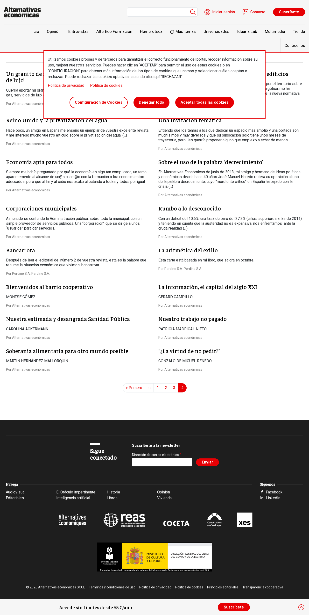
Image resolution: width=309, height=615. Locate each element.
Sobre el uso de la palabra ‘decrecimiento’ (210, 161)
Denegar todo (151, 102)
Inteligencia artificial (73, 498)
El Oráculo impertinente (75, 492)
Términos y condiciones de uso (112, 587)
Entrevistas (78, 31)
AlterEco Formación (114, 31)
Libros (112, 498)
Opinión (54, 31)
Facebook (274, 492)
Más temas (186, 31)
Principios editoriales (223, 587)
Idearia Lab (247, 31)
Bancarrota (20, 249)
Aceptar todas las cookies (205, 102)
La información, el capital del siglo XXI (207, 286)
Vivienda (164, 498)
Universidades (216, 31)
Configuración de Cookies (98, 102)
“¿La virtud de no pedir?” (189, 350)
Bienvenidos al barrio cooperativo (49, 286)
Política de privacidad (66, 85)
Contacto (257, 12)
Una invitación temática (190, 119)
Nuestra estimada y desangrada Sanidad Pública (68, 318)
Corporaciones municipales (41, 208)
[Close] (301, 607)
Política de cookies (106, 85)
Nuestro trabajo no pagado (192, 318)
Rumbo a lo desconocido (189, 208)
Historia (113, 492)
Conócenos (294, 45)
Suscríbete (289, 12)
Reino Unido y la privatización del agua (56, 119)
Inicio (34, 31)
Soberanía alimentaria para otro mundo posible (67, 350)
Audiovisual (15, 492)
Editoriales (15, 498)
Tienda (299, 31)
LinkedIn (273, 498)
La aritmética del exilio (188, 249)
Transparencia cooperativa (262, 587)
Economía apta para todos (39, 161)
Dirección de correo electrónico (155, 455)
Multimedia (275, 31)
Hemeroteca (151, 31)
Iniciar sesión (223, 12)
